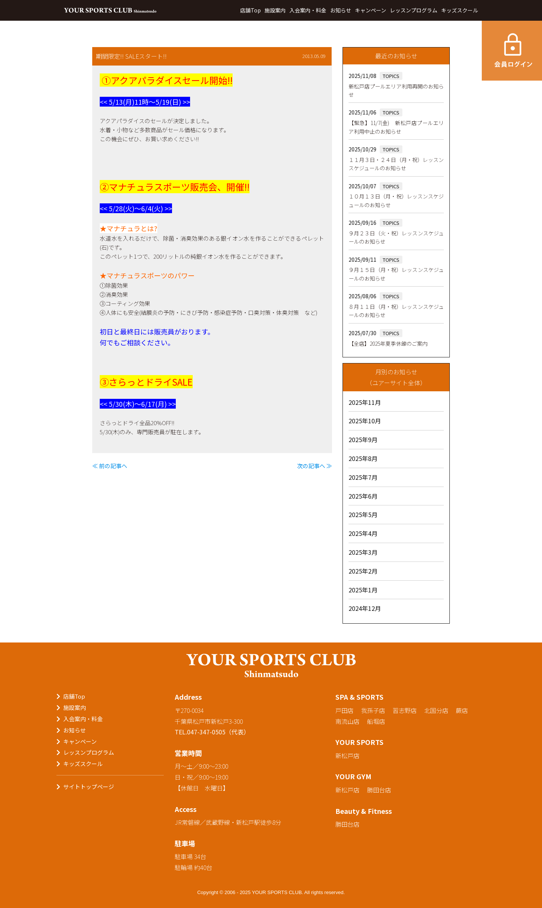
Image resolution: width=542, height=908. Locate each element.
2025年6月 (363, 496)
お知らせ (340, 10)
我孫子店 (373, 710)
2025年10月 (365, 420)
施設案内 (275, 10)
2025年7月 (363, 477)
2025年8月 (363, 458)
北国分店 (436, 710)
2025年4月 (363, 533)
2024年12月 (365, 608)
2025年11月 (365, 402)
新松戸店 (347, 755)
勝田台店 (379, 789)
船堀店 (376, 721)
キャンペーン (370, 10)
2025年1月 (363, 589)
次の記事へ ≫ (314, 466)
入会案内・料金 (307, 10)
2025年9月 (363, 439)
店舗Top (250, 10)
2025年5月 (363, 514)
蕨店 (462, 710)
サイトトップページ (88, 786)
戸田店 (344, 710)
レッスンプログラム (413, 10)
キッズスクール (459, 10)
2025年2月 (363, 570)
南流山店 (347, 721)
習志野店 (405, 710)
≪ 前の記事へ (109, 466)
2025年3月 (363, 552)
